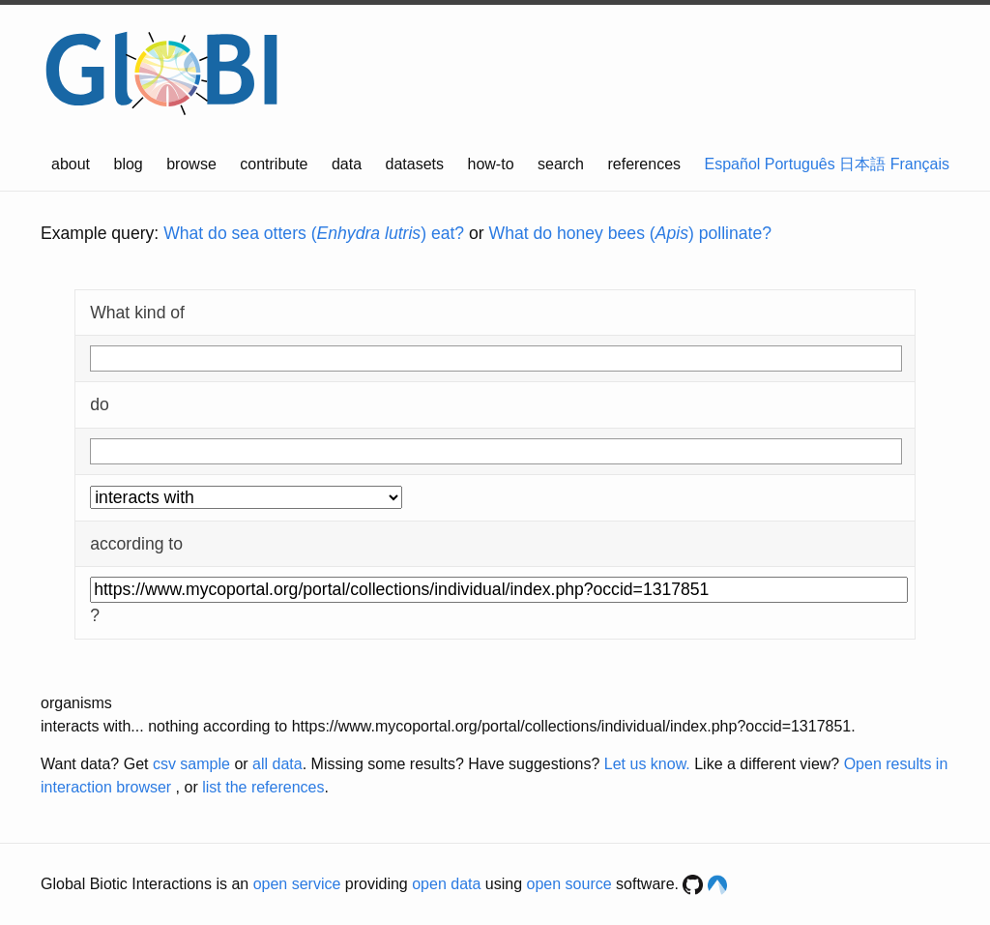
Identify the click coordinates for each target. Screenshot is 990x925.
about (70, 164)
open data (446, 884)
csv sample (191, 764)
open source (569, 884)
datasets (415, 164)
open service (297, 884)
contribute (273, 164)
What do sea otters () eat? (313, 233)
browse (191, 164)
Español (733, 164)
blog (128, 164)
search (561, 164)
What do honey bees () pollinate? (630, 233)
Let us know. (647, 764)
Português (800, 164)
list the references (263, 787)
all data (277, 764)
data (347, 164)
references (644, 164)
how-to (491, 164)
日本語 (862, 164)
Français (919, 164)
